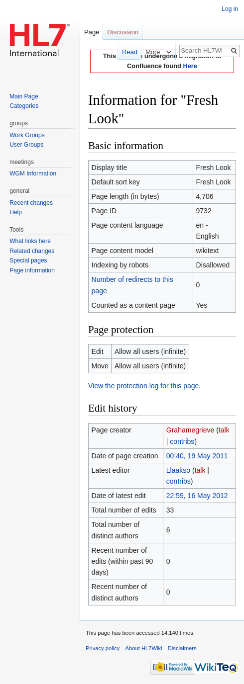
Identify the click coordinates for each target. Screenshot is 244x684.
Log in (230, 8)
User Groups (26, 144)
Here (190, 66)
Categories (23, 105)
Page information (32, 270)
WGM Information (32, 173)
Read (126, 52)
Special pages (28, 260)
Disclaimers (182, 648)
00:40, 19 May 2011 (197, 456)
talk (224, 430)
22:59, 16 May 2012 (197, 496)
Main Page (23, 96)
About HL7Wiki (143, 648)
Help (15, 212)
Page (91, 32)
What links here (30, 241)
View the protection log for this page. (144, 386)
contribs (182, 441)
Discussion (122, 32)
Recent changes (31, 202)
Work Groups (26, 135)
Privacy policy (103, 648)
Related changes (31, 251)
